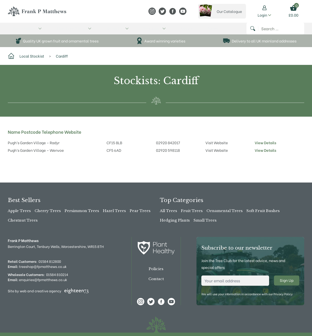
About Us (86, 31)
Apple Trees (19, 210)
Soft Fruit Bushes (263, 210)
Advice (133, 31)
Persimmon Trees (82, 210)
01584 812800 (50, 261)
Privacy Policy (282, 294)
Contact (156, 278)
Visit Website (216, 147)
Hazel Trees (114, 210)
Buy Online (21, 31)
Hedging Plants (175, 220)
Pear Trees (140, 210)
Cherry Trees (48, 210)
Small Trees (205, 220)
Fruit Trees (192, 210)
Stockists (112, 31)
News (148, 31)
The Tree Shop (54, 31)
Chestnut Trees (23, 220)
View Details (265, 147)
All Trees (168, 210)
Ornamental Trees (224, 210)
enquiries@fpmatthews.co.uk (37, 279)
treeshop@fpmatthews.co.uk (37, 266)
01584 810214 (57, 274)
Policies (156, 268)
